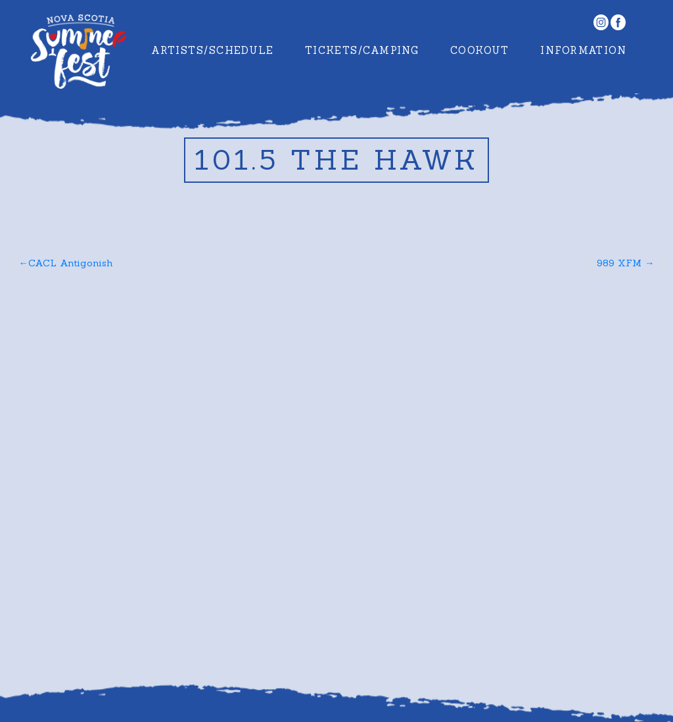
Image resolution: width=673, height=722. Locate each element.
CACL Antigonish (70, 263)
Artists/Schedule (212, 50)
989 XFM (619, 263)
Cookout (479, 50)
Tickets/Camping (362, 50)
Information (583, 50)
